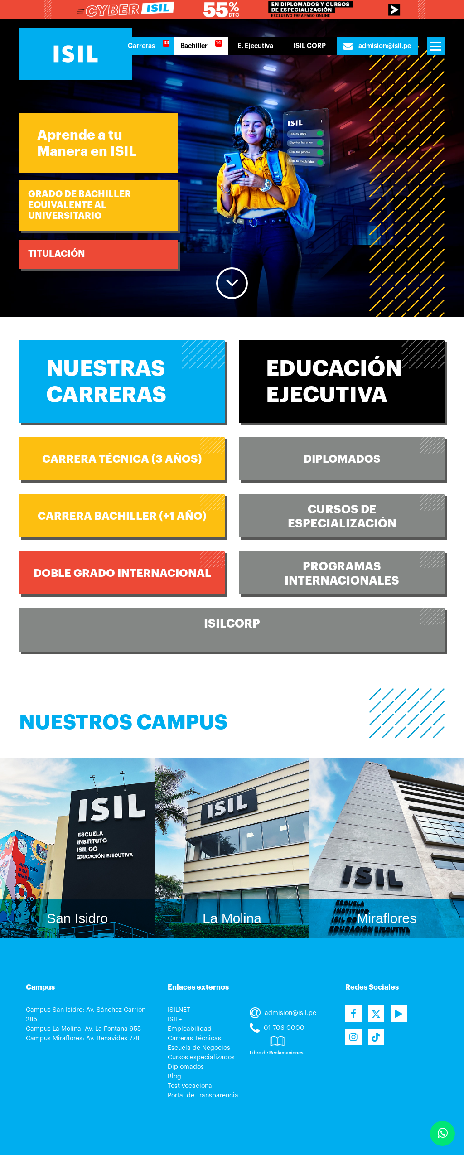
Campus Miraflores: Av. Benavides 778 (83, 1038)
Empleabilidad (190, 1029)
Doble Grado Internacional (122, 573)
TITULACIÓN (56, 254)
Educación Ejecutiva (334, 382)
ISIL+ (175, 1019)
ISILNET (179, 1010)
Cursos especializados (201, 1057)
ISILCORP (232, 623)
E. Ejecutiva (255, 46)
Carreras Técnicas (194, 1038)
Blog (174, 1076)
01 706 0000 (277, 1028)
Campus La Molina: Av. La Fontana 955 (83, 1029)
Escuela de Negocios (199, 1048)
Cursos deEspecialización (342, 516)
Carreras (141, 46)
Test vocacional (191, 1086)
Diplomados (342, 459)
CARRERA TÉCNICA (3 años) (122, 459)
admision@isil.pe (377, 46)
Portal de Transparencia (203, 1095)
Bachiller (194, 46)
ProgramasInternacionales (342, 573)
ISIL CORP (309, 46)
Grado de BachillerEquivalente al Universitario (79, 205)
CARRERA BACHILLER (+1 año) (122, 516)
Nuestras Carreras (106, 382)
